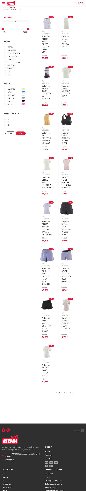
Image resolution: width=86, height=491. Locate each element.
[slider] (3, 29)
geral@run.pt (9, 460)
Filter (21, 133)
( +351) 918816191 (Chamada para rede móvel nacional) (22, 455)
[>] (72, 393)
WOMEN (15, 17)
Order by (5, 9)
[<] (51, 393)
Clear (10, 133)
